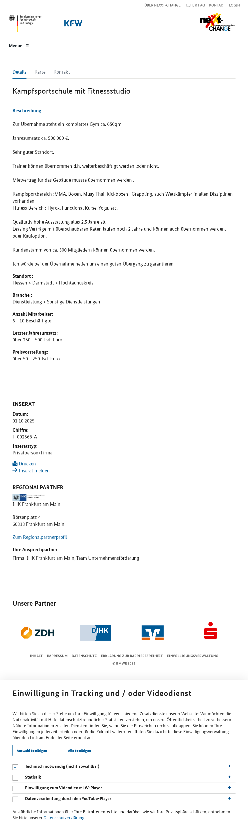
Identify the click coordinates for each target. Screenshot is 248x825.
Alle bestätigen (79, 750)
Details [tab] (19, 72)
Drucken (24, 464)
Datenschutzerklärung (63, 817)
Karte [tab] (39, 72)
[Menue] (19, 45)
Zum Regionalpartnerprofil (39, 537)
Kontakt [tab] (61, 72)
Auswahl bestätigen (32, 750)
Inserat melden (31, 471)
